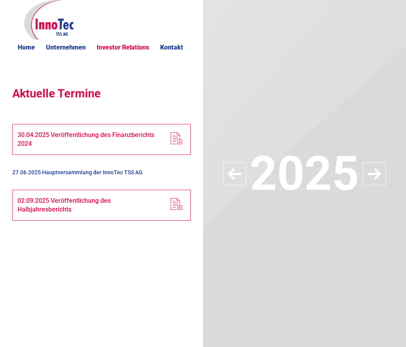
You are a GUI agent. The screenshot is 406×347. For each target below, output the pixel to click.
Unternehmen (66, 47)
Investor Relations (123, 47)
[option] (304, 173)
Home (26, 47)
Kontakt (171, 47)
